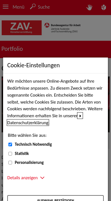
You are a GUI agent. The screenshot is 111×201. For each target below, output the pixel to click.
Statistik (22, 153)
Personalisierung (29, 162)
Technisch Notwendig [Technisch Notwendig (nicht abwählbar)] (33, 144)
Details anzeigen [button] (22, 177)
